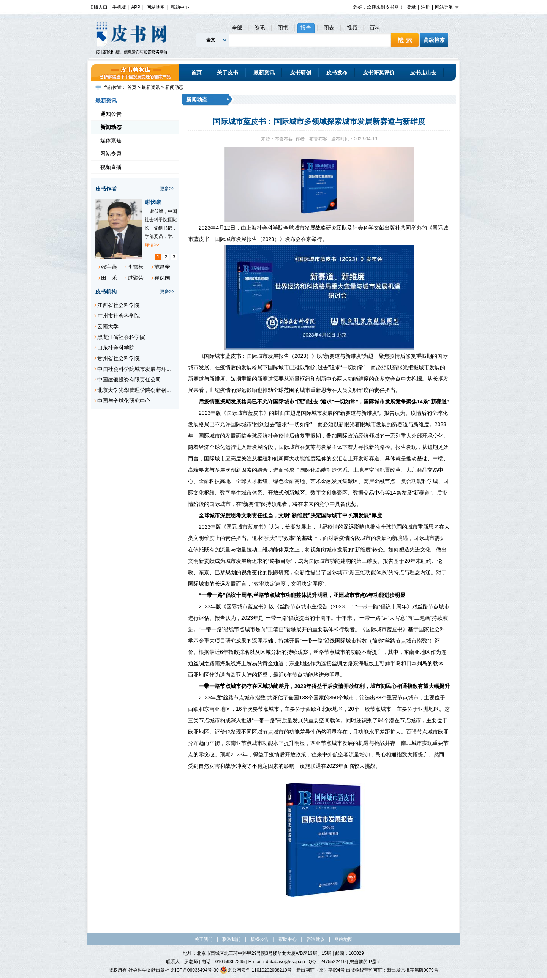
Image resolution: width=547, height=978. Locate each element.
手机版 (119, 7)
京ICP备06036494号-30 (195, 970)
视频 (352, 28)
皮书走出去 (423, 72)
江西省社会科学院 (118, 305)
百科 (375, 28)
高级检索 (434, 40)
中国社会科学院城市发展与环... (134, 369)
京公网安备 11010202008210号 (256, 970)
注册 (425, 7)
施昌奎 (162, 267)
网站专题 (111, 154)
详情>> (152, 244)
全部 (237, 28)
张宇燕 (109, 267)
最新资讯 (264, 72)
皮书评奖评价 (379, 72)
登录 (411, 7)
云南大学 (108, 326)
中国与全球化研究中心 (123, 401)
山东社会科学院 (115, 348)
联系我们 (231, 939)
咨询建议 (316, 939)
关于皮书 (227, 72)
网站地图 (156, 7)
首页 (196, 72)
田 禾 (109, 278)
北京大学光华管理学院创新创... (134, 390)
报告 (305, 28)
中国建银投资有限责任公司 (129, 379)
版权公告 (259, 939)
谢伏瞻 (153, 202)
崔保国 (162, 278)
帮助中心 (180, 7)
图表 (329, 28)
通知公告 (111, 114)
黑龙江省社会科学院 (121, 337)
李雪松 (136, 267)
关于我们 (203, 939)
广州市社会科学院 (118, 316)
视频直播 (111, 167)
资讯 (260, 28)
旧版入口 (98, 7)
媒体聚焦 (111, 140)
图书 (283, 28)
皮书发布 (337, 72)
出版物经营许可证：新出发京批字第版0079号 (392, 970)
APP (135, 7)
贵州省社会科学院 (118, 358)
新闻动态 (174, 87)
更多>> (167, 188)
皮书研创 (300, 72)
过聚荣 (136, 278)
